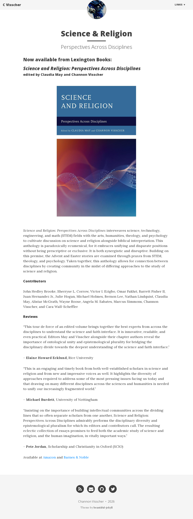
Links (179, 8)
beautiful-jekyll (103, 507)
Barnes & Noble (76, 457)
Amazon (49, 457)
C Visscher (12, 8)
